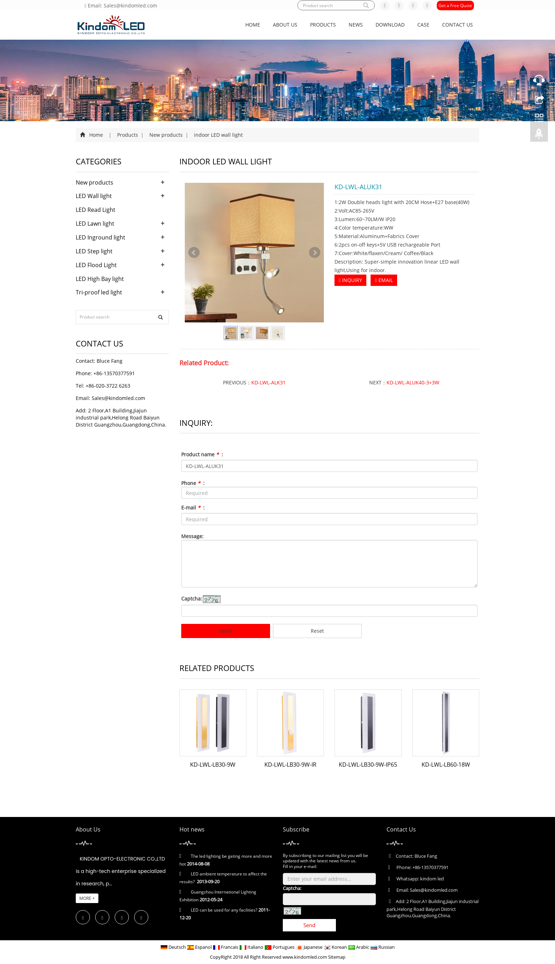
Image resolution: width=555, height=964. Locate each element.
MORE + (87, 898)
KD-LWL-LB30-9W (212, 764)
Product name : (202, 454)
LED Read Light (95, 210)
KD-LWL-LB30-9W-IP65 (368, 764)
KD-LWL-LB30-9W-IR (290, 764)
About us (285, 24)
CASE (423, 24)
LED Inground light (100, 237)
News (356, 24)
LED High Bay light (100, 279)
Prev (194, 252)
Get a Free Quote (455, 5)
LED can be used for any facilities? (224, 910)
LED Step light (94, 251)
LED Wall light (94, 196)
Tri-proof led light (99, 292)
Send (225, 630)
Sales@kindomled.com (118, 398)
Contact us (457, 24)
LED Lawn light (95, 223)
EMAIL (384, 280)
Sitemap (336, 957)
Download (390, 24)
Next (314, 252)
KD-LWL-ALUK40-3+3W (413, 382)
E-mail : (193, 507)
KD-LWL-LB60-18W (446, 764)
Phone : (193, 483)
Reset (317, 630)
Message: (192, 536)
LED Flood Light (96, 265)
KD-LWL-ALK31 (268, 382)
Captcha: (191, 598)
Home (252, 24)
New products (166, 134)
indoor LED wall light (218, 134)
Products (323, 24)
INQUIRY (350, 280)
